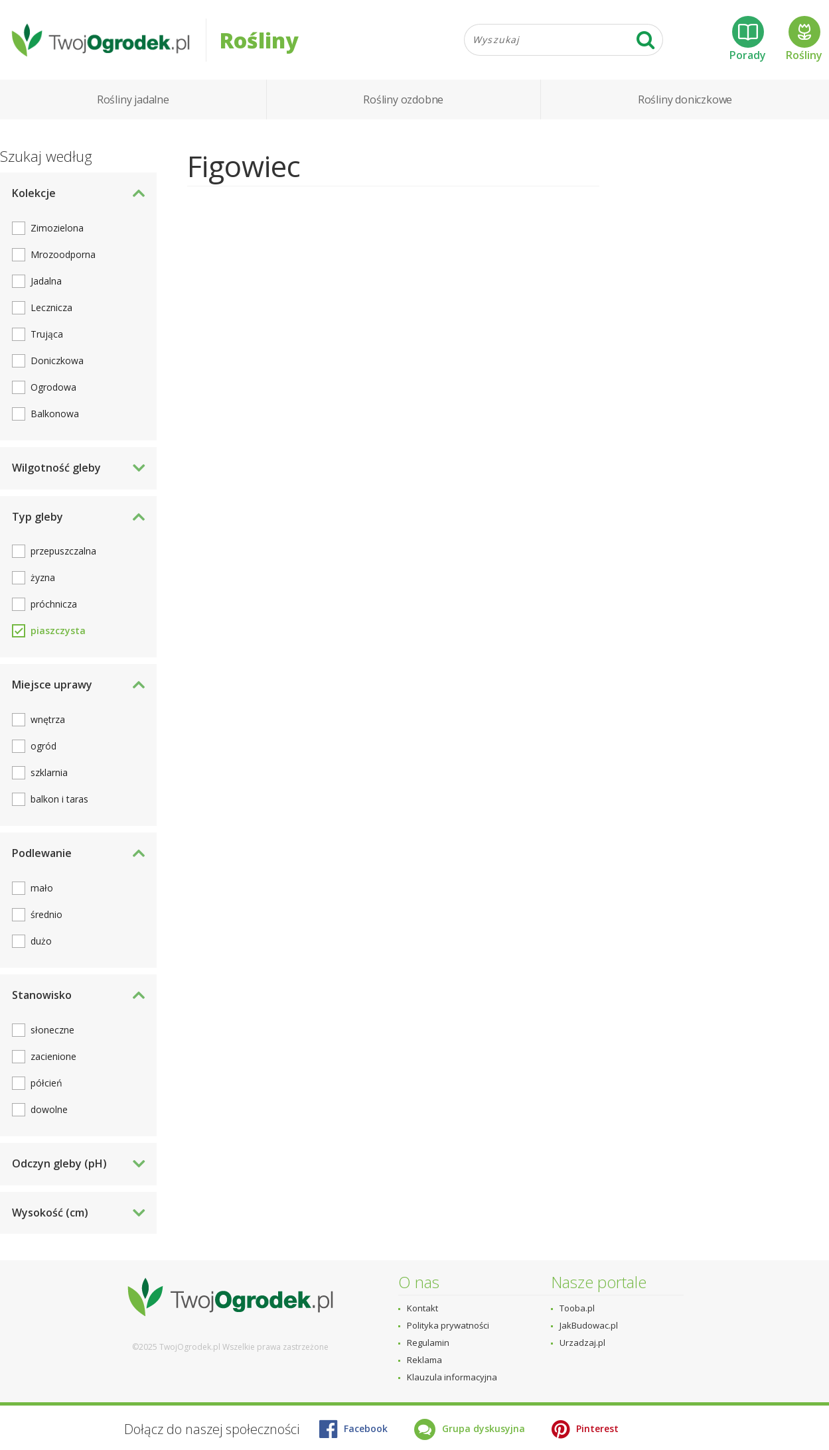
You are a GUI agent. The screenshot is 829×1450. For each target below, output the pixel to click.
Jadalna (46, 281)
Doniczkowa (57, 360)
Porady (747, 39)
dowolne (49, 1109)
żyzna (43, 577)
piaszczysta (58, 630)
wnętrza (48, 719)
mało (42, 888)
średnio (46, 914)
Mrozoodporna (63, 254)
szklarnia (49, 772)
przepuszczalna (63, 551)
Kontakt (422, 1308)
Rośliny (804, 39)
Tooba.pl (577, 1308)
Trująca (47, 334)
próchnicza (54, 604)
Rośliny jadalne (133, 99)
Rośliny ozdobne (403, 99)
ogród (43, 746)
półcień (46, 1083)
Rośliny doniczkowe (685, 99)
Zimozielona (57, 228)
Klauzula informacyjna (452, 1377)
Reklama (424, 1360)
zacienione (53, 1056)
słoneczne (52, 1029)
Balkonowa (55, 413)
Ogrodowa (53, 387)
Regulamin (428, 1343)
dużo (41, 941)
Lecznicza (51, 307)
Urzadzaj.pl (582, 1343)
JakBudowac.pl (589, 1325)
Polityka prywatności (448, 1325)
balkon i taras (59, 799)
